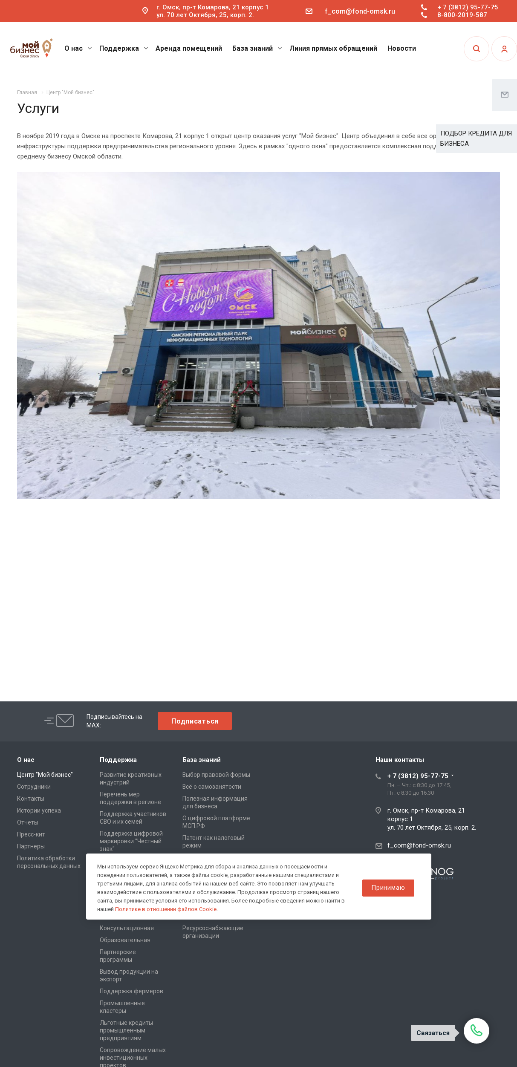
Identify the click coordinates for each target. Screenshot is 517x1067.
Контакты (30, 798)
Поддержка (123, 48)
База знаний (257, 48)
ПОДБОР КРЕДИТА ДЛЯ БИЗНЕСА (476, 138)
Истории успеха (39, 810)
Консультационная (127, 928)
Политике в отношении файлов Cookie (166, 909)
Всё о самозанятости (211, 786)
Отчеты (27, 822)
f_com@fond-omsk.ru (360, 11)
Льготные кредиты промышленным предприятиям (126, 1030)
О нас (78, 48)
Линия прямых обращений (333, 48)
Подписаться (195, 721)
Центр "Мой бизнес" (45, 774)
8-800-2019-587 (462, 15)
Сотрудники (34, 786)
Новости (401, 48)
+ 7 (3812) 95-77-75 (467, 7)
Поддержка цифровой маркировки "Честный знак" (131, 841)
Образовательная (125, 940)
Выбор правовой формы (216, 774)
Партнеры (31, 846)
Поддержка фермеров (131, 991)
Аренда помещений (189, 48)
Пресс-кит (31, 834)
